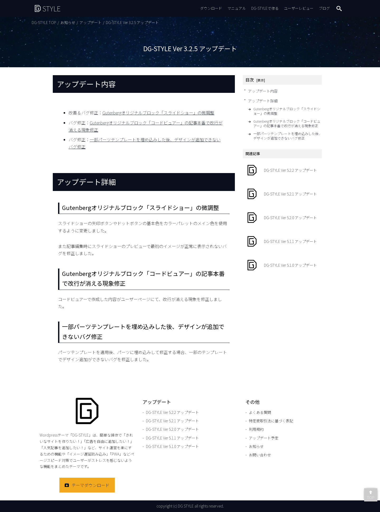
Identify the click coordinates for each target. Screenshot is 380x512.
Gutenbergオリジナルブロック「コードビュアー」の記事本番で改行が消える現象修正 (286, 123)
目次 (249, 79)
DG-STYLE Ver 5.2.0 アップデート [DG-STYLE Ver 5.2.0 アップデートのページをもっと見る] (172, 429)
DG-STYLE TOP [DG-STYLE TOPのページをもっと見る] (44, 22)
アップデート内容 (263, 91)
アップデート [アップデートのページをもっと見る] (90, 22)
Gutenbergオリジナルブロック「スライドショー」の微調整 (158, 112)
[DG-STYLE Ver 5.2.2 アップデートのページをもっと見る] (282, 170)
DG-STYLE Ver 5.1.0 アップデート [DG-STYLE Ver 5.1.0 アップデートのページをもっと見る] (172, 446)
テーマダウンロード (91, 485)
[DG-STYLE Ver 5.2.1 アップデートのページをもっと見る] (282, 194)
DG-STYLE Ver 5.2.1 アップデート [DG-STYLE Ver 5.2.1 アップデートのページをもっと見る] (172, 420)
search (339, 8)
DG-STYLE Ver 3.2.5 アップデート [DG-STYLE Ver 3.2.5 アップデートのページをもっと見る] (132, 22)
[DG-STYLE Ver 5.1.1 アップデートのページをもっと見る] (282, 241)
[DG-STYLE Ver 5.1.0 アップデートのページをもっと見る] (282, 265)
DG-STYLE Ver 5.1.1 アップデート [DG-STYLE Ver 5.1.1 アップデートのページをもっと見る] (172, 438)
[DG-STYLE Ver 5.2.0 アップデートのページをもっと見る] (282, 217)
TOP (370, 497)
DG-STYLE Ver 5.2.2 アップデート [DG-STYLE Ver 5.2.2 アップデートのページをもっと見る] (172, 412)
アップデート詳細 (263, 100)
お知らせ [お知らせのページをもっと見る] (67, 22)
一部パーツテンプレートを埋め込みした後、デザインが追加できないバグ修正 (287, 136)
